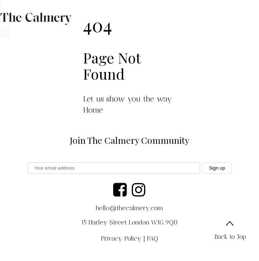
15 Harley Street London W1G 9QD (129, 222)
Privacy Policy (121, 238)
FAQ (152, 238)
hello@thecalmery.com (129, 208)
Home (93, 110)
